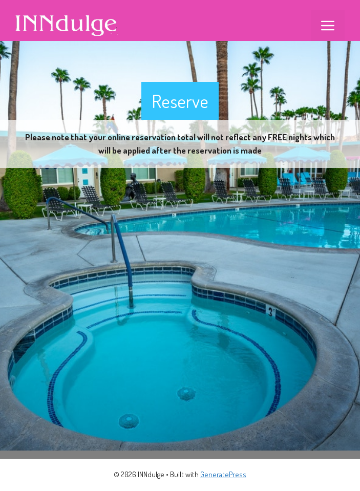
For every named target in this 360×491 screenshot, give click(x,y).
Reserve (180, 101)
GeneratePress (223, 474)
